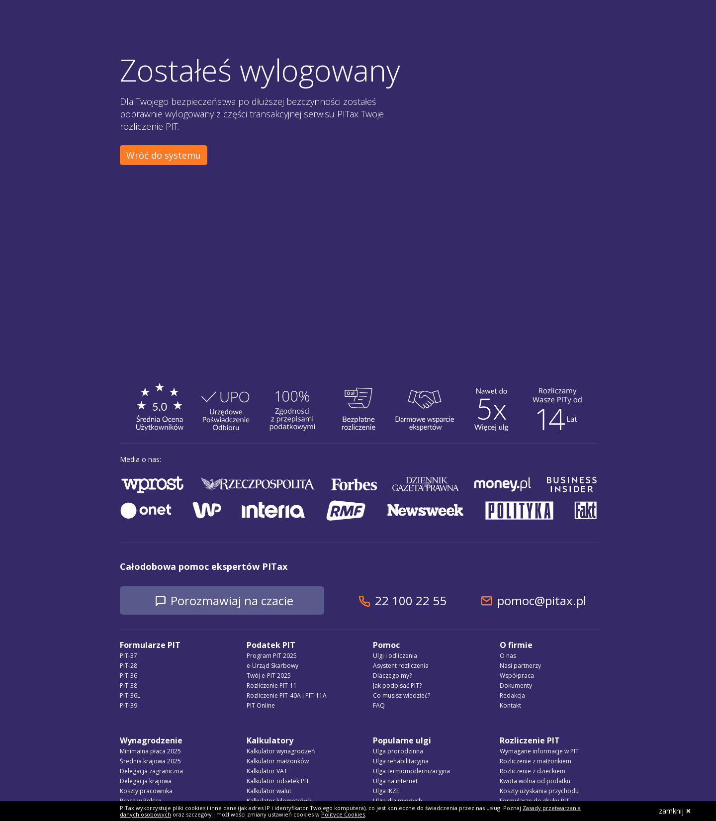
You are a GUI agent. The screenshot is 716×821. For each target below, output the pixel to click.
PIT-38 (128, 685)
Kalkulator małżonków (278, 761)
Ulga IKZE (386, 791)
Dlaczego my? (392, 675)
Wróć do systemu (163, 155)
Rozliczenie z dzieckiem (532, 771)
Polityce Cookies (343, 814)
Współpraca (517, 675)
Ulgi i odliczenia (395, 655)
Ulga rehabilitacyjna (401, 761)
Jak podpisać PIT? (397, 685)
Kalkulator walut (269, 791)
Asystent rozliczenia (401, 665)
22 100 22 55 (411, 600)
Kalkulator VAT (267, 771)
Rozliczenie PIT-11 (272, 685)
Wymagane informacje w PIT (539, 751)
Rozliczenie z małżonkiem (535, 761)
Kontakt (510, 705)
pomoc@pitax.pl (541, 600)
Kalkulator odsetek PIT (278, 781)
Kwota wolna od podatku (535, 781)
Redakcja (512, 695)
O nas (508, 655)
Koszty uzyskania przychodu (539, 791)
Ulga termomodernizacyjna (411, 771)
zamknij (675, 811)
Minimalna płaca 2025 (150, 751)
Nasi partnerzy (520, 665)
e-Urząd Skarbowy (272, 665)
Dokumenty (516, 685)
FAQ (379, 705)
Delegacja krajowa (146, 781)
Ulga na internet (395, 781)
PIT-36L (130, 695)
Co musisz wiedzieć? (401, 695)
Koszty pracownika (146, 791)
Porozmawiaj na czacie (232, 600)
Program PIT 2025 (272, 655)
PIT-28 (128, 665)
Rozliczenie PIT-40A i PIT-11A (287, 695)
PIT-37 (128, 655)
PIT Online (261, 705)
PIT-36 (128, 675)
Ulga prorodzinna (398, 751)
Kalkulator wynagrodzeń (281, 751)
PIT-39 (128, 705)
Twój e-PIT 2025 (269, 675)
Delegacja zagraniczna (151, 771)
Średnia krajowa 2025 (150, 761)
